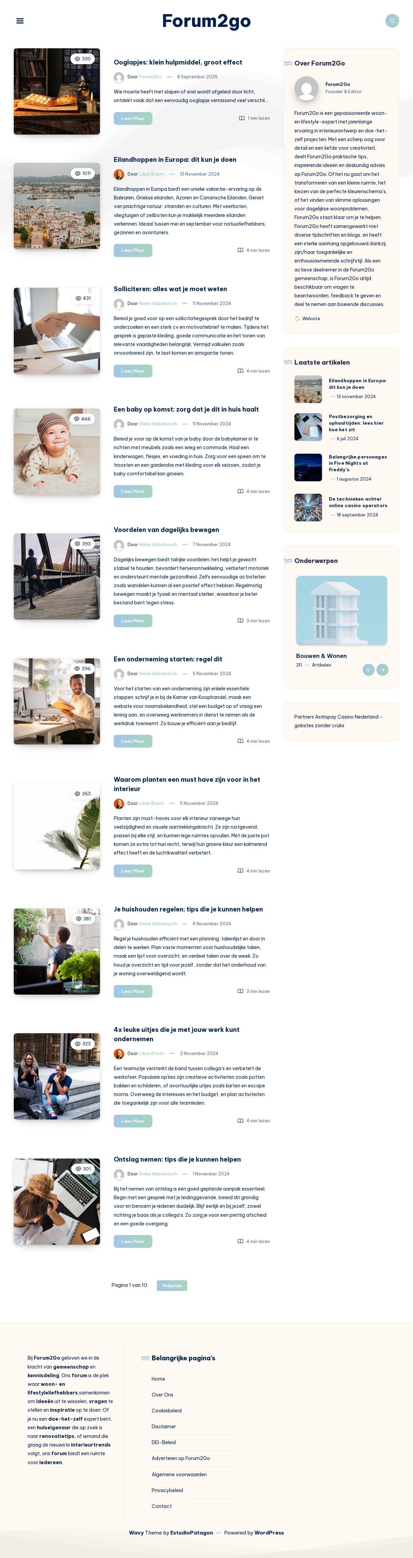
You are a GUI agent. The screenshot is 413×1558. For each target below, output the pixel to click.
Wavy (136, 1532)
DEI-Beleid (164, 1442)
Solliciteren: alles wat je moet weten (170, 289)
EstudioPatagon (191, 1532)
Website (307, 318)
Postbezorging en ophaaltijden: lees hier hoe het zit (356, 423)
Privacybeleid (167, 1490)
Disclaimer (164, 1426)
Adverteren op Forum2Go (181, 1458)
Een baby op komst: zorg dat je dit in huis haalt (186, 409)
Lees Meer (136, 119)
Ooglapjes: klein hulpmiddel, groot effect (178, 62)
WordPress (269, 1532)
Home (158, 1379)
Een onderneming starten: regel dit (168, 659)
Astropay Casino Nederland (347, 717)
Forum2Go (337, 84)
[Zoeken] (392, 21)
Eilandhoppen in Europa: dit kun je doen (175, 160)
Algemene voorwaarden (179, 1474)
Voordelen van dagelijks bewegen (166, 530)
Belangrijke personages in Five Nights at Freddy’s (358, 463)
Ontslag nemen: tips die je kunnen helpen (177, 1159)
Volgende (172, 1285)
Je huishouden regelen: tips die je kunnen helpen (188, 909)
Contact (162, 1506)
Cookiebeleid (167, 1411)
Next (382, 670)
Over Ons (162, 1395)
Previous (369, 670)
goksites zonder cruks (319, 725)
